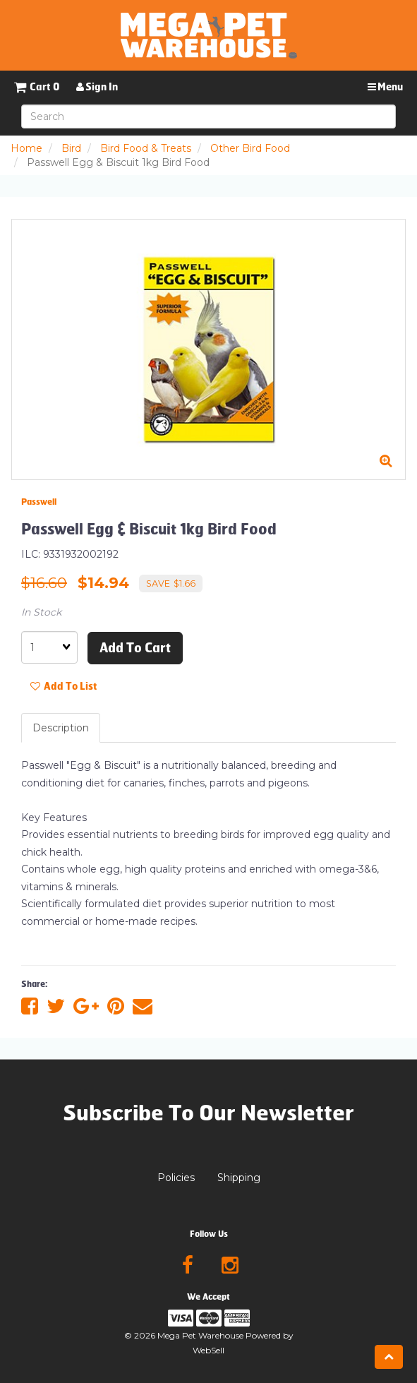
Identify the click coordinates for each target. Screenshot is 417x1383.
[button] (37, 87)
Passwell (38, 502)
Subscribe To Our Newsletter (208, 1113)
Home (26, 148)
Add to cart (135, 648)
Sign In (97, 87)
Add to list (63, 687)
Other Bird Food (250, 148)
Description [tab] (60, 728)
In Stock (41, 612)
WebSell (208, 1350)
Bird (71, 148)
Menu (385, 87)
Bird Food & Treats (145, 148)
